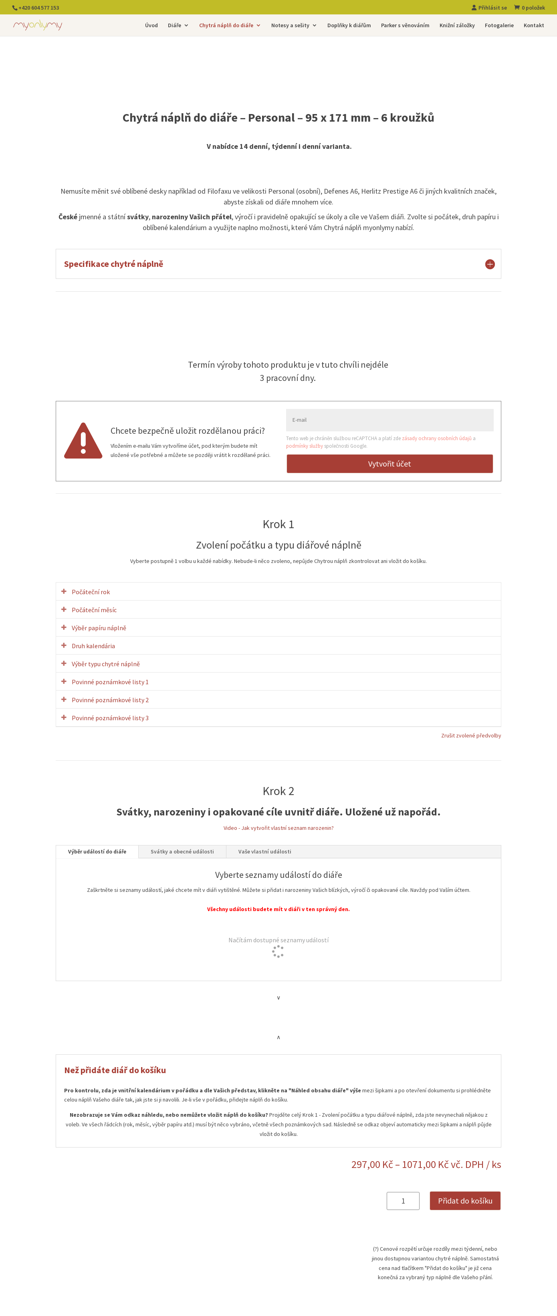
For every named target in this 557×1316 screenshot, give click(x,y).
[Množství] (403, 1201)
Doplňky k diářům (349, 25)
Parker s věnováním (405, 25)
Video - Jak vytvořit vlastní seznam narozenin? (279, 827)
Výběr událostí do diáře (97, 851)
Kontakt (534, 25)
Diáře (174, 25)
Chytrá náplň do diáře (226, 25)
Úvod (151, 25)
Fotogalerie (499, 25)
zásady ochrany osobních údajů (437, 438)
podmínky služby (304, 446)
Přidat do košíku (465, 1201)
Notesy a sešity (290, 25)
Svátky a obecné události (182, 851)
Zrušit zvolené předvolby (471, 735)
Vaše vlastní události (264, 851)
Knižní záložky (457, 25)
